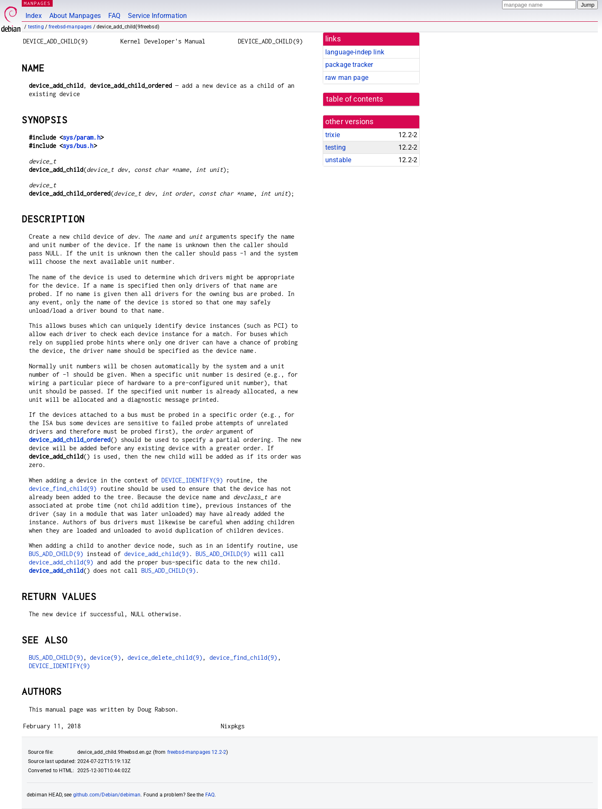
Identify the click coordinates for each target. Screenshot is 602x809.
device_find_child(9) (63, 488)
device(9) (105, 657)
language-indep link (354, 52)
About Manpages (75, 16)
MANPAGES (37, 3)
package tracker (349, 65)
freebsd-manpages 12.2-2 (196, 752)
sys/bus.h (78, 145)
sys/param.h (81, 137)
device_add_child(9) (156, 553)
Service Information (157, 16)
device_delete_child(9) (165, 657)
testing (36, 27)
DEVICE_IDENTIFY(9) (192, 480)
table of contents (354, 99)
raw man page (346, 78)
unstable (338, 160)
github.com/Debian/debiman (107, 795)
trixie (332, 135)
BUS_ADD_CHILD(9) (56, 553)
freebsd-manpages (70, 27)
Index (34, 16)
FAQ (114, 16)
